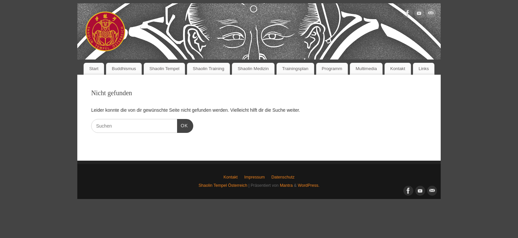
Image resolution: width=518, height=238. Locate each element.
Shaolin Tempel (164, 68)
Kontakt (397, 68)
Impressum (254, 177)
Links (424, 68)
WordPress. (308, 185)
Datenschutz (282, 177)
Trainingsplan (295, 68)
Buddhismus (124, 68)
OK (182, 125)
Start (93, 68)
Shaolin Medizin (253, 68)
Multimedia (366, 68)
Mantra (286, 185)
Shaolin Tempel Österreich (223, 185)
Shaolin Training (208, 68)
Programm (332, 68)
